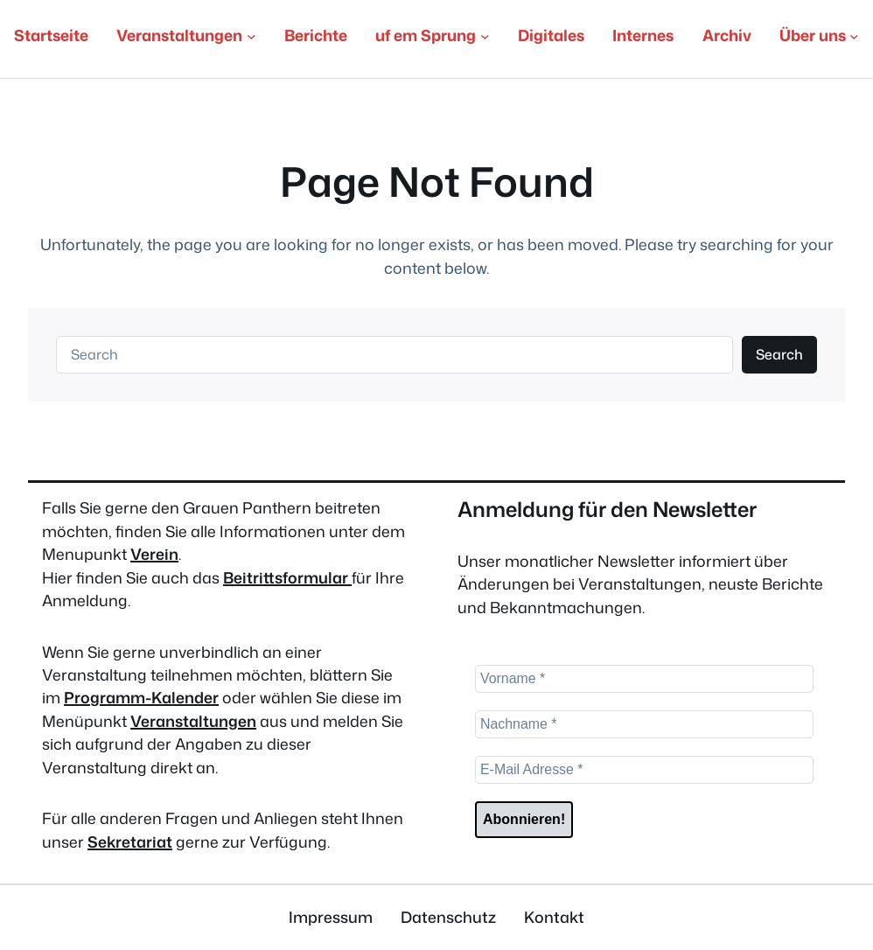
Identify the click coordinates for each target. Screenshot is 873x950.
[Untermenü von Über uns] (854, 36)
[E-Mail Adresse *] (644, 770)
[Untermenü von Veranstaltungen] (251, 36)
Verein (154, 554)
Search (779, 354)
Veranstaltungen (193, 721)
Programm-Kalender (141, 698)
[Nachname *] (644, 724)
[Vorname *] (644, 679)
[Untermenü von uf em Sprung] (485, 36)
